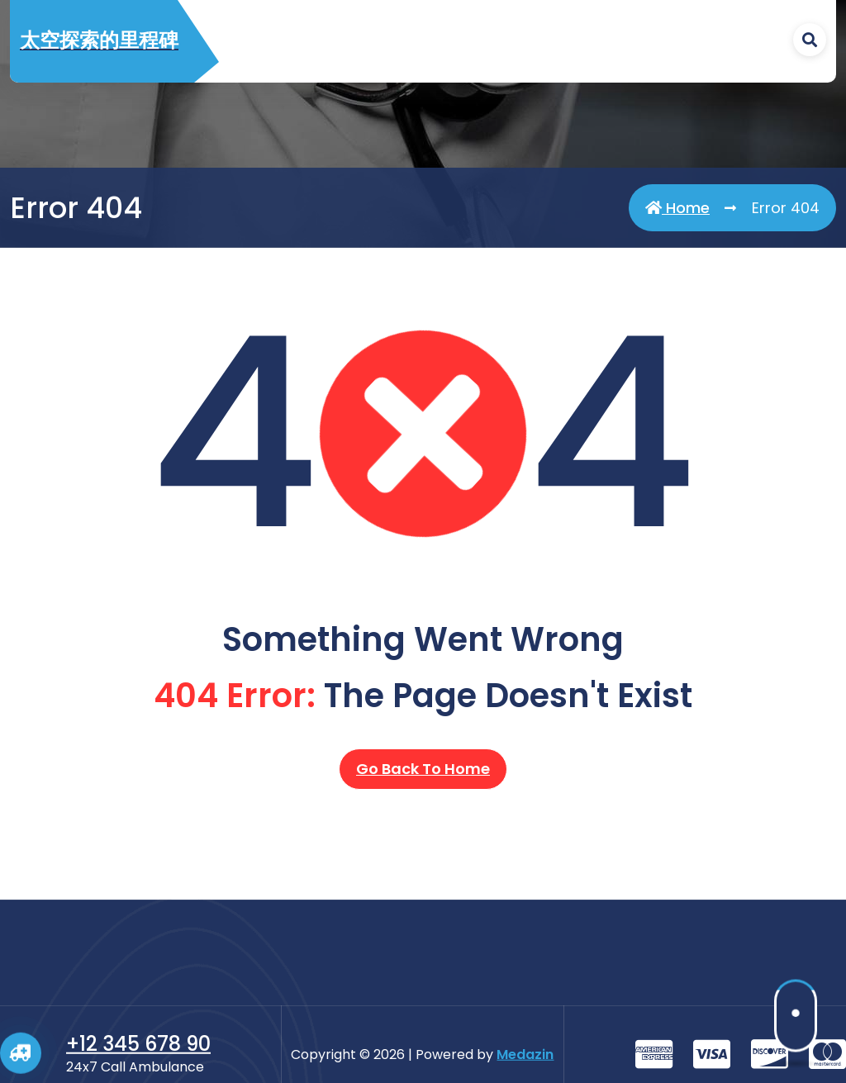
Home (677, 209)
